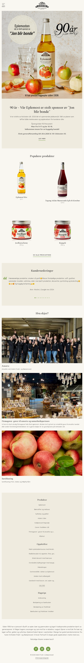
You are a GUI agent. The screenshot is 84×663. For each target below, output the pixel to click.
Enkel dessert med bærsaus (42, 558)
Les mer (42, 138)
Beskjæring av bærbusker (42, 602)
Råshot (42, 536)
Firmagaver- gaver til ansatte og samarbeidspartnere (42, 532)
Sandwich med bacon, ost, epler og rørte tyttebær (42, 580)
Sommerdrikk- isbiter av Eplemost (42, 572)
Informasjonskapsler (42, 658)
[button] (36, 297)
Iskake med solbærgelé (42, 576)
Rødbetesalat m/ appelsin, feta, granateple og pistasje (42, 554)
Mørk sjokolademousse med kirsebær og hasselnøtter (42, 549)
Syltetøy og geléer (42, 514)
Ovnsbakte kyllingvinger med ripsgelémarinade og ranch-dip (42, 563)
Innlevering (42, 598)
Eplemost (42, 505)
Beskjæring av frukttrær (42, 607)
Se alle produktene (42, 255)
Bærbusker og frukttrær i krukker (42, 611)
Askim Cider (42, 518)
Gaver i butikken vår (42, 527)
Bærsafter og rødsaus (42, 509)
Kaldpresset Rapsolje (42, 523)
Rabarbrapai (42, 567)
